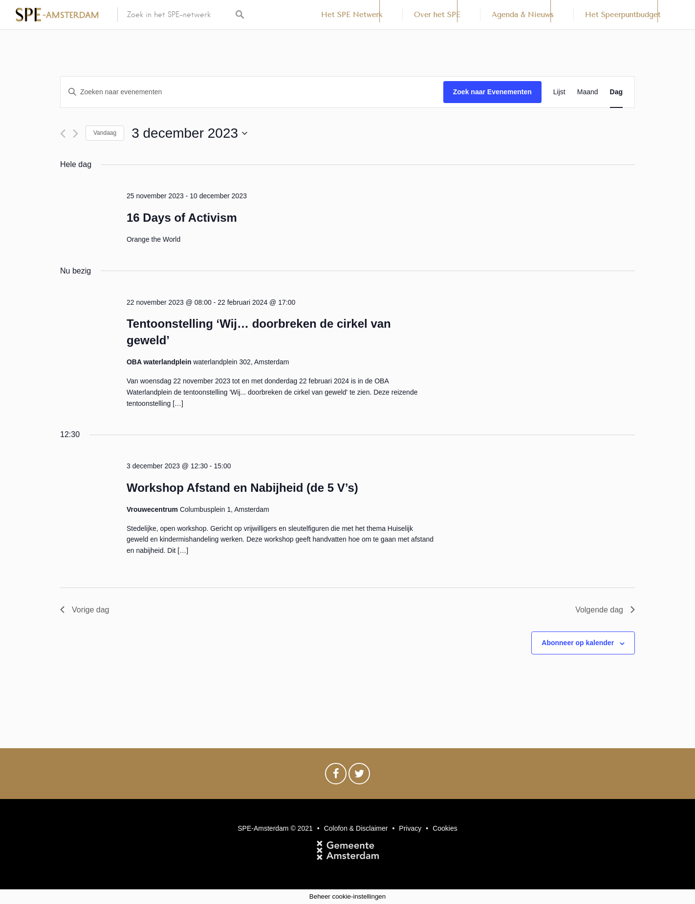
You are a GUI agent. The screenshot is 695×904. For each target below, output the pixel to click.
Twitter (359, 776)
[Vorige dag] (62, 133)
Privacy (410, 828)
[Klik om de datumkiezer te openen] (189, 133)
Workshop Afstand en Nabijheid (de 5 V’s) (242, 487)
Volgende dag (605, 610)
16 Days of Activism (182, 217)
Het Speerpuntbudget (623, 14)
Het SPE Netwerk (352, 14)
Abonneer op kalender (578, 643)
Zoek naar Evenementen (492, 92)
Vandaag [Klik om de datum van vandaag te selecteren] (104, 132)
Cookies (445, 828)
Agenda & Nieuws (523, 14)
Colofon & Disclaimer (356, 828)
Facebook (336, 776)
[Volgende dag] (75, 133)
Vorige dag (84, 610)
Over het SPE (437, 14)
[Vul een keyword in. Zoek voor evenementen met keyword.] (252, 92)
